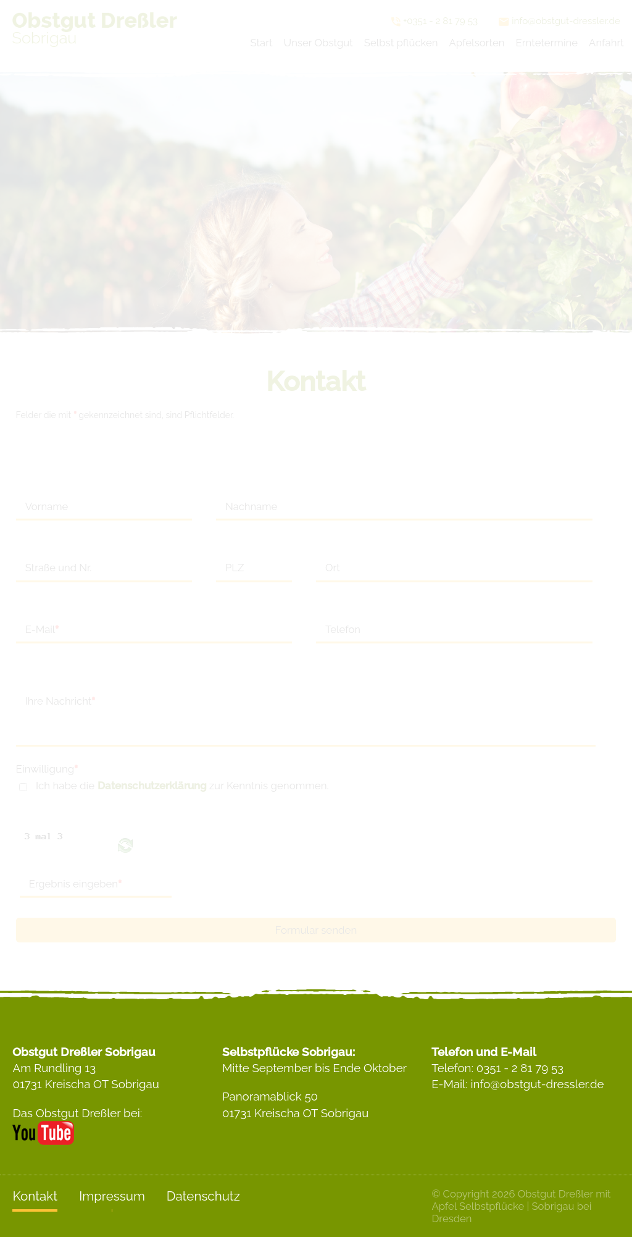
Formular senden (316, 930)
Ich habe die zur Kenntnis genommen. (182, 785)
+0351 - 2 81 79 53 (434, 21)
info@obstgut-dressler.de (559, 21)
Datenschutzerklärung (152, 785)
